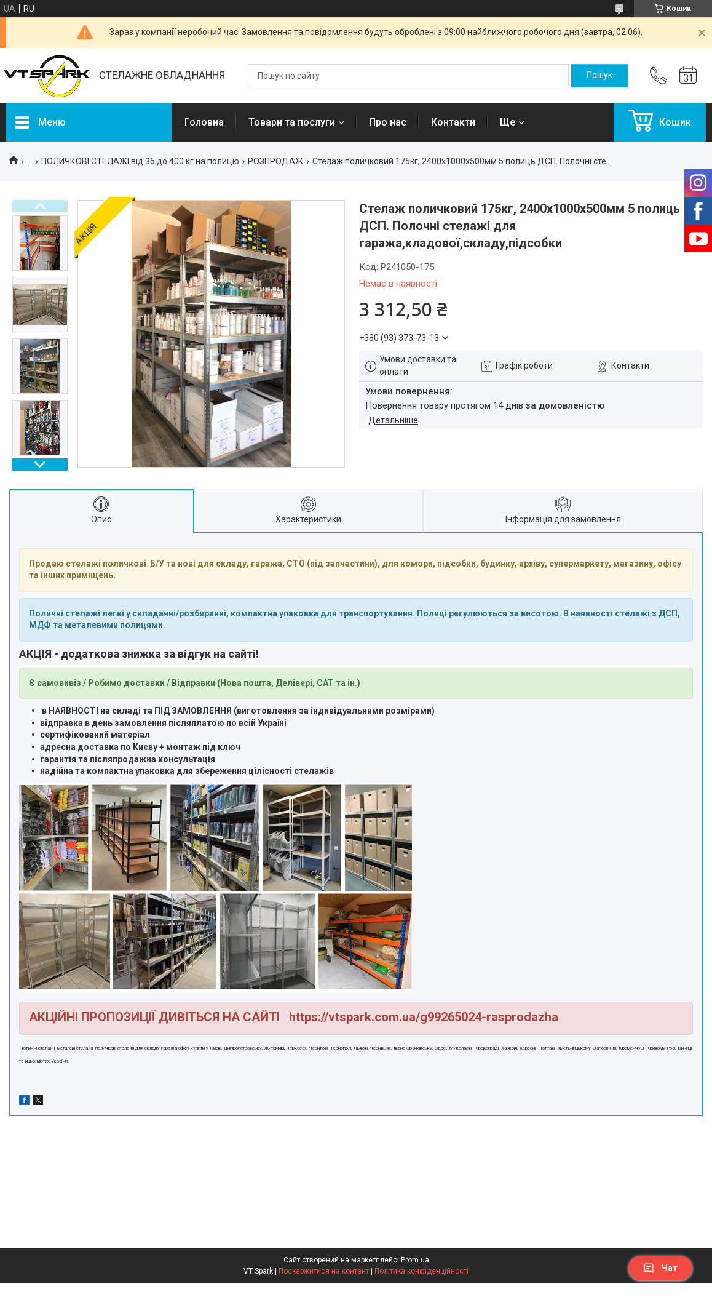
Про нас (387, 122)
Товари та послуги (291, 122)
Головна (204, 122)
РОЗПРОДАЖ (275, 161)
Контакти (453, 122)
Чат (660, 1268)
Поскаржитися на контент (324, 1271)
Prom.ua (415, 1260)
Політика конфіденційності (421, 1271)
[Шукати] (599, 75)
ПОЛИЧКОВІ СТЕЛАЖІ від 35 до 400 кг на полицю (140, 161)
